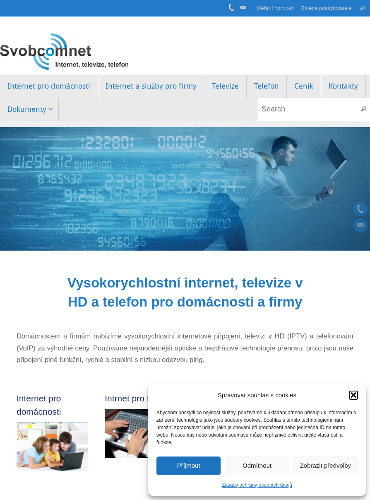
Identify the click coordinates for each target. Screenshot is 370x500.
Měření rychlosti (275, 8)
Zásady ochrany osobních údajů (257, 485)
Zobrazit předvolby (325, 465)
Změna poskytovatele (326, 8)
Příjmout (188, 465)
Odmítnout (257, 465)
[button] (353, 395)
